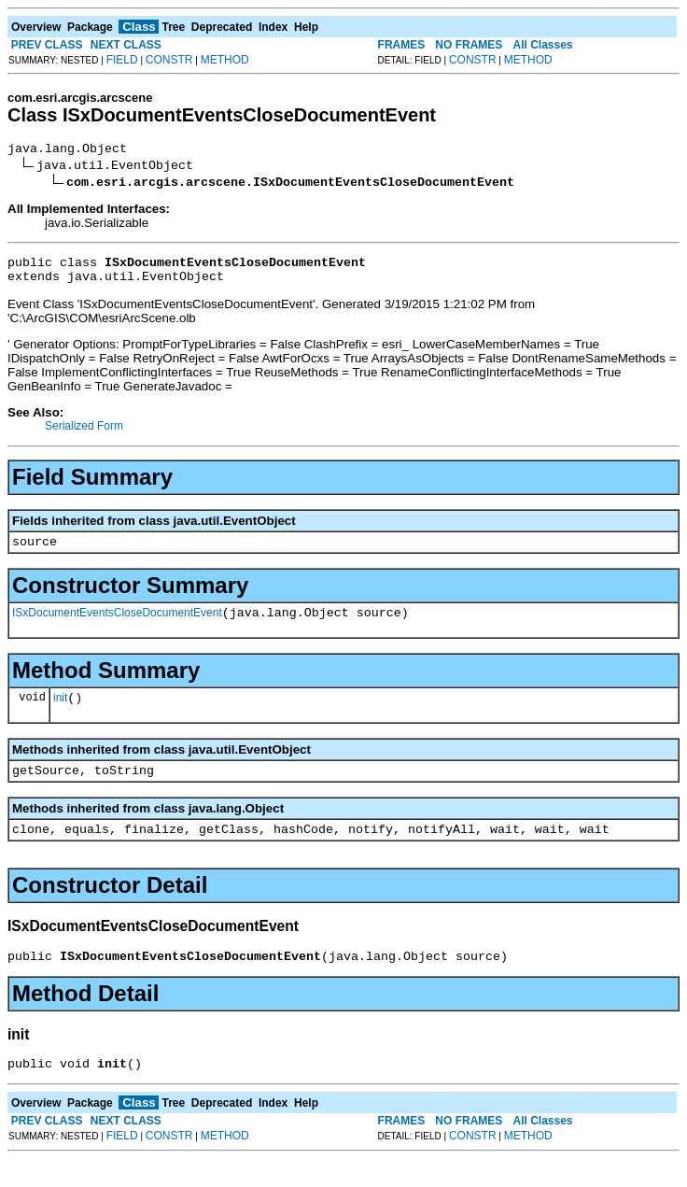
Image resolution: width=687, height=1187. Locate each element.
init (60, 714)
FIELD (122, 59)
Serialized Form (84, 434)
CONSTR (169, 59)
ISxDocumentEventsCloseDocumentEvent (117, 626)
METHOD (225, 59)
